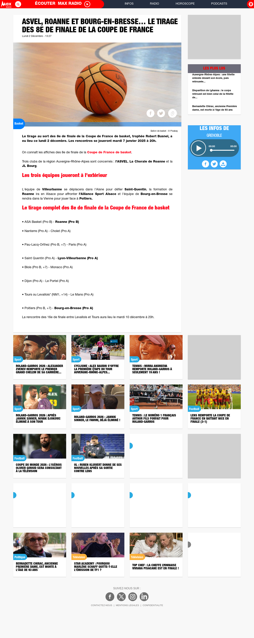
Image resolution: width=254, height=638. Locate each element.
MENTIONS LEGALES (127, 605)
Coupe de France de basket (109, 152)
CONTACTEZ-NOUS (101, 605)
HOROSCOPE (185, 3)
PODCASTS (219, 3)
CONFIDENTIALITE (153, 605)
